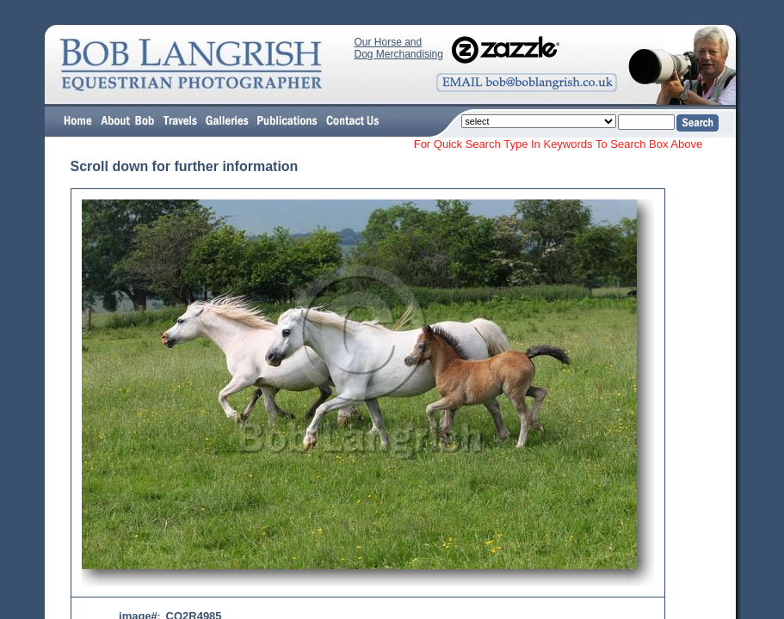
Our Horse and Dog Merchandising (399, 48)
